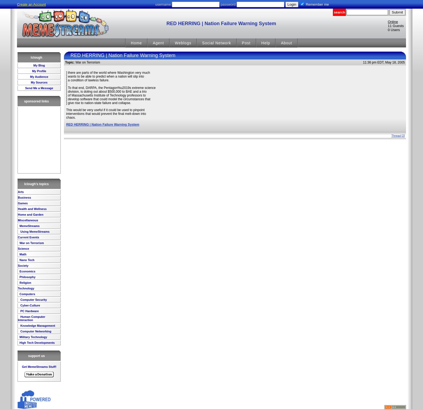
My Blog (39, 65)
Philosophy (27, 277)
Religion (25, 282)
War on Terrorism (31, 243)
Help (265, 43)
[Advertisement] (39, 140)
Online (393, 22)
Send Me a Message (39, 88)
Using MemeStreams (34, 231)
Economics (27, 271)
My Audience (39, 76)
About (286, 43)
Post (246, 43)
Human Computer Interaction (31, 318)
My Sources (39, 82)
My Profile (39, 71)
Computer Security (33, 299)
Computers (27, 294)
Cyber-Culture (29, 305)
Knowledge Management (37, 325)
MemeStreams (29, 226)
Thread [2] (398, 135)
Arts (21, 192)
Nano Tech (26, 260)
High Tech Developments (37, 342)
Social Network (216, 43)
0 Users (394, 30)
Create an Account (31, 4)
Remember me (317, 4)
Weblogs (183, 43)
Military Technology (33, 337)
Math (22, 254)
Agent (158, 43)
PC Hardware (29, 311)
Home (136, 43)
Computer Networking (35, 331)
